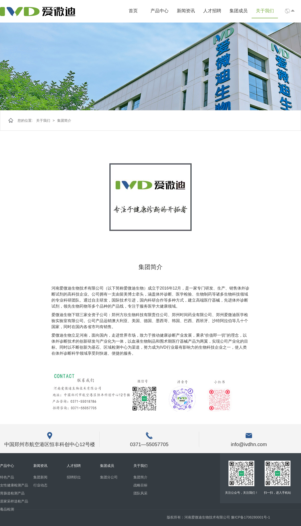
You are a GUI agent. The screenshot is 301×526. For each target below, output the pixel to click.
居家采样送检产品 (14, 501)
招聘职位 (74, 477)
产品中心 (159, 10)
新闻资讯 (186, 10)
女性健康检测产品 (14, 485)
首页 (133, 10)
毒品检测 (7, 509)
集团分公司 (109, 477)
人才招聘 (212, 10)
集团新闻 (40, 477)
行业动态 (40, 485)
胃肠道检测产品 (12, 493)
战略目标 (140, 485)
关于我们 (265, 10)
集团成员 (239, 10)
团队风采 (140, 493)
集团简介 (64, 120)
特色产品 (7, 477)
